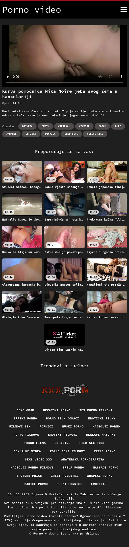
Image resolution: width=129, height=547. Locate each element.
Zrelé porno (104, 451)
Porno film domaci (62, 418)
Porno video (45, 533)
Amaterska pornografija (82, 459)
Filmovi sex (20, 426)
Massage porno (106, 467)
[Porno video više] (124, 9)
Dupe (118, 126)
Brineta (27, 126)
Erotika (98, 484)
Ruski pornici (69, 484)
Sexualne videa (27, 451)
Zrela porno (73, 467)
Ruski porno (72, 426)
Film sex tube (92, 443)
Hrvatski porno (57, 410)
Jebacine (62, 443)
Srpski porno (25, 418)
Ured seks (71, 133)
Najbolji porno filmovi (32, 467)
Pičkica (50, 133)
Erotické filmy (102, 418)
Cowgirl (84, 126)
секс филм (25, 410)
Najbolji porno (106, 426)
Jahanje (11, 133)
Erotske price (29, 476)
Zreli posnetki (64, 476)
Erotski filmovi (62, 435)
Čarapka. (64, 126)
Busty (45, 126)
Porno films (35, 443)
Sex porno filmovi (95, 410)
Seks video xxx (38, 459)
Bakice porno (36, 484)
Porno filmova (26, 435)
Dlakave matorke (100, 435)
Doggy (102, 126)
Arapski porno (99, 476)
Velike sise (95, 133)
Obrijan (31, 133)
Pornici (46, 426)
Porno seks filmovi (67, 451)
